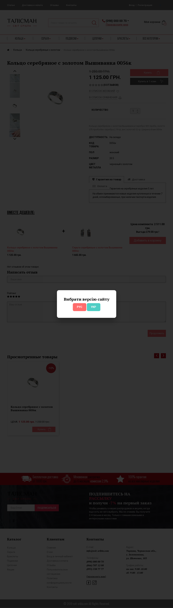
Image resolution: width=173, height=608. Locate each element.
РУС (79, 307)
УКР (93, 307)
